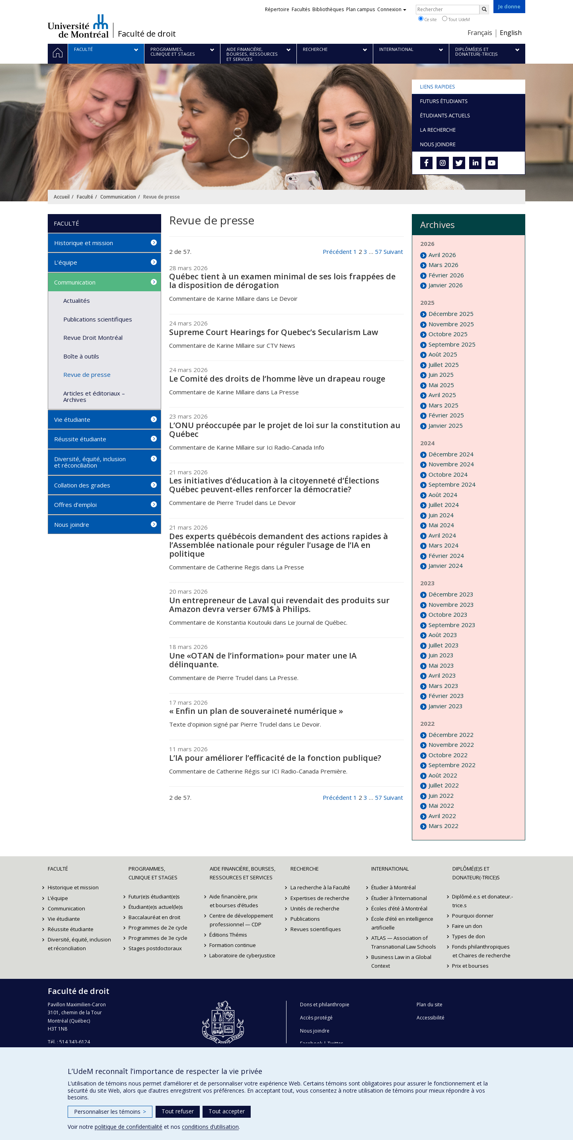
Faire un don (467, 926)
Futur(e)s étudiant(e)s (154, 896)
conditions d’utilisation (210, 1126)
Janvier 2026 (446, 285)
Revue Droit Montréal (93, 337)
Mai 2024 (441, 525)
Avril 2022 (442, 816)
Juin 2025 (441, 374)
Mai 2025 (441, 385)
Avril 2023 (442, 675)
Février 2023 (446, 696)
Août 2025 (443, 354)
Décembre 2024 (451, 454)
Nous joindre (71, 524)
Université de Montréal (78, 26)
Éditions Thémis (229, 934)
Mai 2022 (441, 805)
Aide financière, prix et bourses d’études (234, 901)
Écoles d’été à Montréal (399, 908)
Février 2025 (446, 415)
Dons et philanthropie (324, 1004)
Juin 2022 (441, 795)
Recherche (304, 868)
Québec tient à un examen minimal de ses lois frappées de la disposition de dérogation (282, 280)
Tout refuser (178, 1111)
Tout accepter (227, 1111)
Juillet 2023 (444, 645)
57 (378, 251)
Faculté (85, 196)
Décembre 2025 (451, 314)
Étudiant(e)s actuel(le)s (156, 906)
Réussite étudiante (80, 439)
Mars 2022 (443, 826)
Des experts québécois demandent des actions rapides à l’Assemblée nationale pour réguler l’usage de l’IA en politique (278, 545)
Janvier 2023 (446, 706)
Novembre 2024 (451, 464)
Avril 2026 (442, 255)
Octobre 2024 (448, 474)
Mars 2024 (443, 545)
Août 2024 (443, 495)
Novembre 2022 (451, 744)
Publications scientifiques (97, 319)
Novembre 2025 (451, 324)
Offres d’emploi (75, 505)
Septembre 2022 (452, 765)
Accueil (62, 196)
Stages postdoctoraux (155, 948)
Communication (118, 196)
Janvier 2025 (446, 425)
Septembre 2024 (452, 484)
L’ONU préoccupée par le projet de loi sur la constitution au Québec (284, 429)
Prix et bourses (470, 965)
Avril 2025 (442, 395)
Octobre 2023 (448, 614)
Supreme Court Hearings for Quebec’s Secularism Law (273, 332)
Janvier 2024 (446, 565)
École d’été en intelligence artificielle (402, 923)
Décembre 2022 (451, 735)
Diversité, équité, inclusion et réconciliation (90, 462)
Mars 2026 (443, 265)
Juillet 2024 (444, 505)
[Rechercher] (484, 9)
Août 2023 (443, 635)
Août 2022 (443, 775)
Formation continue (233, 945)
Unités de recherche (314, 908)
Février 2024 (446, 555)
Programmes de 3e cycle (158, 937)
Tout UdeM (456, 19)
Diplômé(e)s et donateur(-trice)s (476, 873)
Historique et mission (83, 243)
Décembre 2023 (451, 594)
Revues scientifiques (315, 929)
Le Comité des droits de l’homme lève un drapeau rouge (277, 378)
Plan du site (429, 1004)
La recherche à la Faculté (320, 887)
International (390, 868)
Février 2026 (446, 275)
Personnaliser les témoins (110, 1111)
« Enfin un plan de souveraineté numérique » (256, 710)
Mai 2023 (441, 665)
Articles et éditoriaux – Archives (94, 396)
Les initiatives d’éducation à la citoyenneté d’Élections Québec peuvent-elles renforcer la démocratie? (274, 485)
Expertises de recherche (319, 898)
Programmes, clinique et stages (153, 873)
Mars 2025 (443, 405)
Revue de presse (87, 374)
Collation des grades (82, 485)
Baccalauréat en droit (154, 917)
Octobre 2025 (448, 334)
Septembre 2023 (452, 625)
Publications (305, 918)
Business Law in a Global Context (401, 961)
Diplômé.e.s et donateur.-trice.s (482, 901)
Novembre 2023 (451, 604)
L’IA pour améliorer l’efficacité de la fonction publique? (275, 757)
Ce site (427, 19)
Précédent (337, 251)
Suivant (393, 251)
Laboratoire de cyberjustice (243, 955)
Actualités (76, 300)
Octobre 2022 (448, 755)
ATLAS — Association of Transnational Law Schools (403, 942)
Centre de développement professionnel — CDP (241, 920)
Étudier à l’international (399, 898)
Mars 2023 (443, 686)
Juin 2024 (441, 515)
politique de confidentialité (128, 1126)
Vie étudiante (72, 419)
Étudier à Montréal (393, 887)
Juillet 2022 (444, 785)
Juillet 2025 (444, 364)
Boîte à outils (81, 356)
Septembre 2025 (452, 344)
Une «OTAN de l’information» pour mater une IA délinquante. (263, 660)
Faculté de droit (147, 34)
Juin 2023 (441, 655)
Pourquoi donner (473, 915)
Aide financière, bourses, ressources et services (242, 873)
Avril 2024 (442, 535)
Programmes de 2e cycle (158, 927)
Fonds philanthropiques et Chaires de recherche (481, 951)
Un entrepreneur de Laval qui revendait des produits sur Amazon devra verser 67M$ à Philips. (279, 604)
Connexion (391, 9)
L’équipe (65, 262)
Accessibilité (430, 1017)
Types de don (468, 936)
